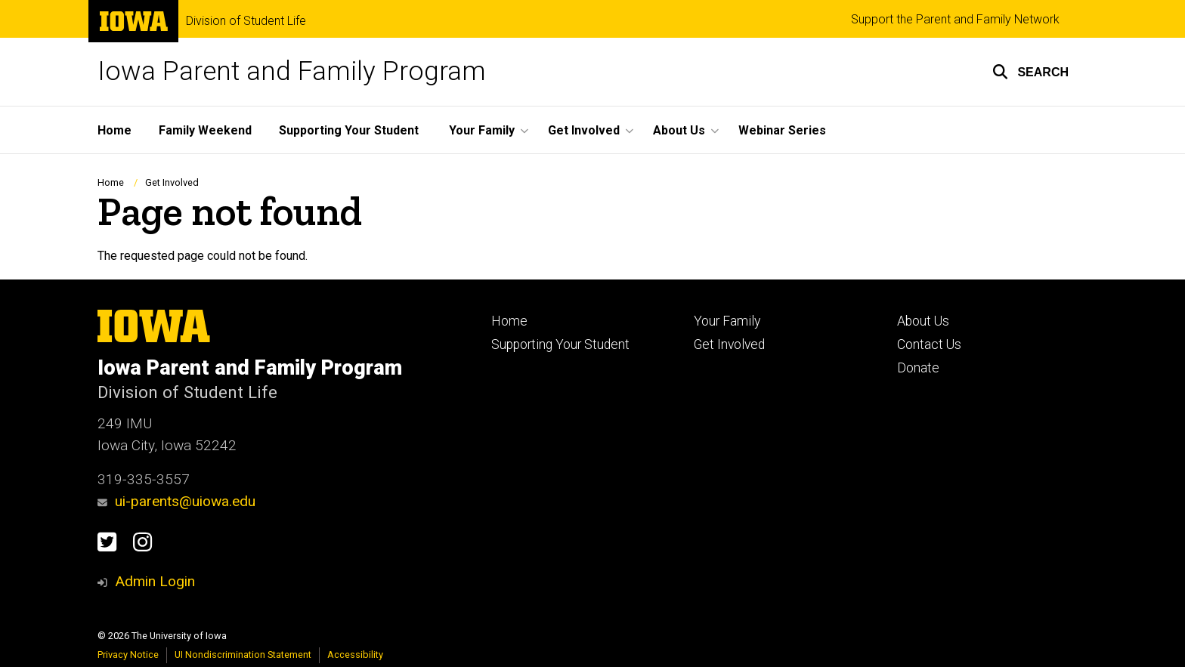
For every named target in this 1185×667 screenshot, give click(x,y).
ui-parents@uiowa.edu (176, 501)
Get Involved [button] (584, 130)
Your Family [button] (482, 130)
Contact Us (929, 344)
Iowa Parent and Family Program (291, 71)
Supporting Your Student (349, 130)
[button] (1030, 72)
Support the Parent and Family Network (955, 19)
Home (114, 130)
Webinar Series (782, 130)
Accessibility (355, 654)
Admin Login (155, 581)
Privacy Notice (128, 654)
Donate (918, 367)
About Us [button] (679, 130)
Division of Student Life (246, 21)
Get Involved (172, 182)
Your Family (727, 321)
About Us (923, 321)
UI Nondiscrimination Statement (243, 654)
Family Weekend (205, 130)
